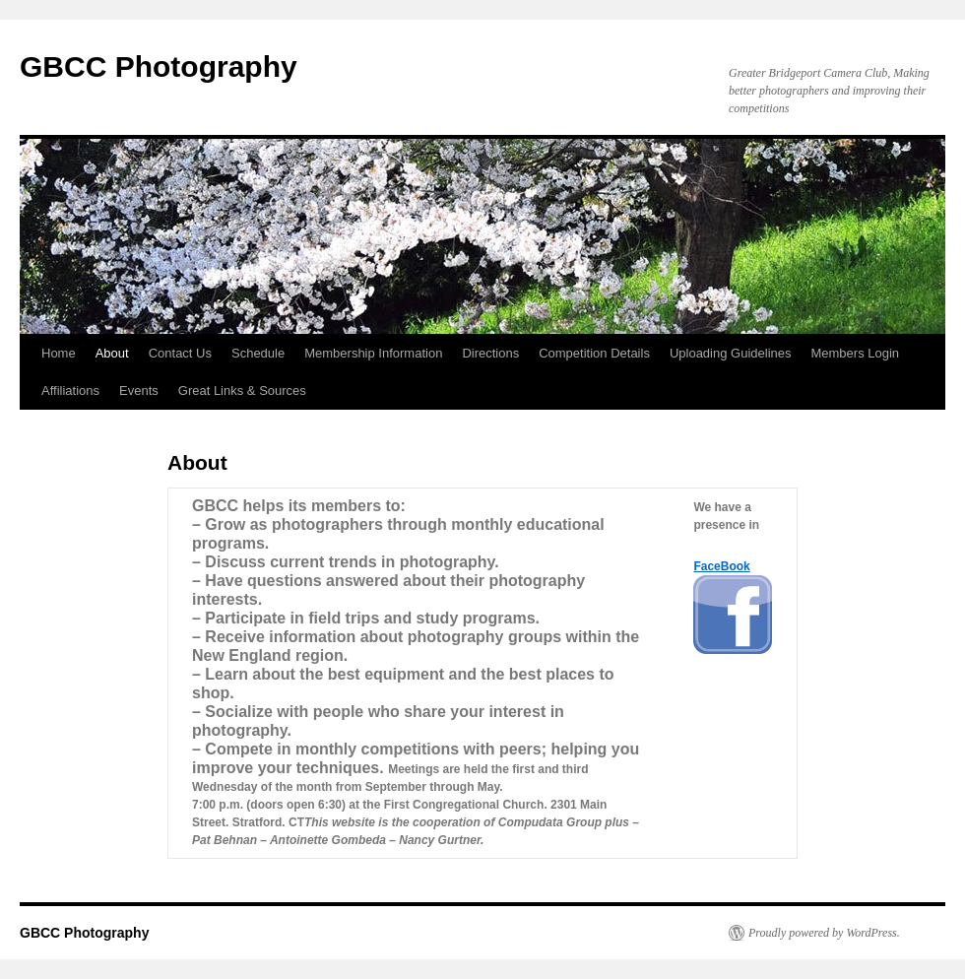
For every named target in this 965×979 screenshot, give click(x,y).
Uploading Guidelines (731, 353)
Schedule (258, 353)
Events (139, 390)
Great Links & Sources (242, 390)
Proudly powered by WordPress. (824, 933)
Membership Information (373, 353)
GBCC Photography (158, 66)
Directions (490, 353)
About (112, 353)
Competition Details (594, 353)
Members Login (854, 353)
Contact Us (180, 353)
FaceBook (721, 566)
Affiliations (70, 390)
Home (58, 353)
